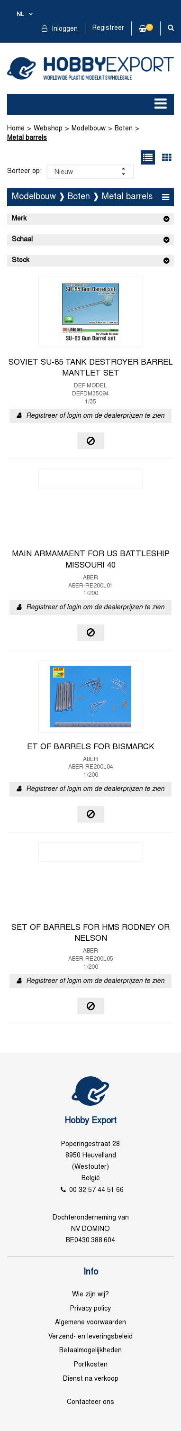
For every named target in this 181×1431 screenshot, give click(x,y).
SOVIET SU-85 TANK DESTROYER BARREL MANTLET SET (91, 368)
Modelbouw (89, 129)
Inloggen (64, 29)
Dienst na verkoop (90, 1379)
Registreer (108, 28)
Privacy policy (90, 1309)
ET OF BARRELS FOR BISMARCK (90, 747)
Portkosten (91, 1365)
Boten (124, 129)
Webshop (48, 129)
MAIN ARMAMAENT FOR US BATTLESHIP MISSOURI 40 (91, 559)
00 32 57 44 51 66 (96, 1190)
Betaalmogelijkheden (90, 1351)
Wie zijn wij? (90, 1295)
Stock (20, 260)
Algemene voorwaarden (90, 1323)
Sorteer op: (24, 171)
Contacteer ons (90, 1402)
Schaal (22, 240)
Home (16, 129)
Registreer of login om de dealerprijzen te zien (95, 416)
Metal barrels (27, 138)
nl (20, 15)
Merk (19, 219)
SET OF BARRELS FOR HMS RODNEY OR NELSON (90, 933)
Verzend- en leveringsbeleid (90, 1337)
